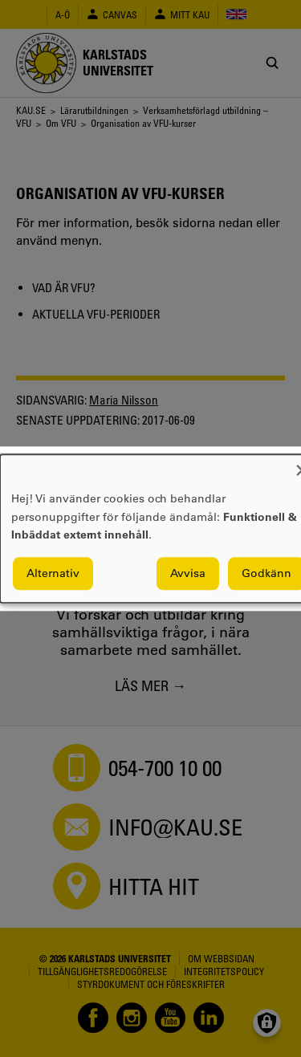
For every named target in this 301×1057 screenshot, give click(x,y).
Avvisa (187, 573)
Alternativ (52, 573)
